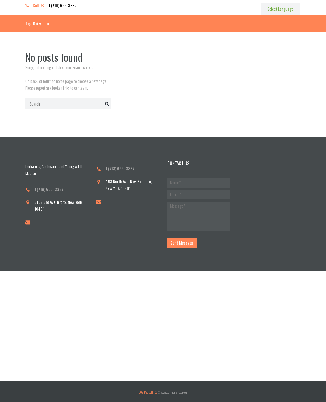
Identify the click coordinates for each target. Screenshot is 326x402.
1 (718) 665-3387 (63, 5)
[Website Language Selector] (281, 9)
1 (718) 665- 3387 (48, 189)
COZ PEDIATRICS (148, 391)
